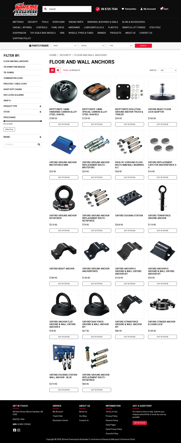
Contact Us (146, 33)
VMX (62, 33)
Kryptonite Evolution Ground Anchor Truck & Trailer (129, 112)
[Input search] (66, 9)
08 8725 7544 (106, 9)
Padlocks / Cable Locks (15, 84)
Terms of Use (111, 412)
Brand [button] (22, 137)
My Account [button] (148, 9)
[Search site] (45, 9)
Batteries (18, 22)
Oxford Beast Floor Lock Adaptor (159, 110)
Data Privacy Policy (114, 429)
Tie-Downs (9, 72)
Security (33, 22)
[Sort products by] (167, 70)
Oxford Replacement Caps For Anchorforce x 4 (162, 165)
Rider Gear (59, 22)
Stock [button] (22, 112)
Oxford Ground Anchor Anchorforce (95, 270)
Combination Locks (13, 78)
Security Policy (112, 433)
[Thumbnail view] (52, 70)
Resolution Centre (60, 420)
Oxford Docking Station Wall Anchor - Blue (63, 376)
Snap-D (7, 100)
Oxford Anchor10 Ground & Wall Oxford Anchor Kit (161, 271)
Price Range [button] (10, 117)
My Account (58, 412)
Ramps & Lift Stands (133, 27)
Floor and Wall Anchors (16, 61)
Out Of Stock (63, 124)
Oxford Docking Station (129, 215)
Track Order (58, 416)
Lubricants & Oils (94, 27)
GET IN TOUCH (139, 423)
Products (115, 33)
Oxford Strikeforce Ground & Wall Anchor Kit (128, 324)
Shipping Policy (22, 38)
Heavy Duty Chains (13, 89)
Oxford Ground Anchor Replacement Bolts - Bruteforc (95, 165)
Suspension (19, 33)
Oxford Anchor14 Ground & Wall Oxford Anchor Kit (128, 271)
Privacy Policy (112, 416)
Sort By (153, 70)
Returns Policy (112, 420)
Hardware (74, 27)
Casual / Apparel (22, 27)
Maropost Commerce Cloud (123, 439)
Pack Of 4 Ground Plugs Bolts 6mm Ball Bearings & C (129, 165)
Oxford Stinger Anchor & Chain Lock (161, 323)
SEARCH (143, 46)
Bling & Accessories (133, 22)
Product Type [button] (22, 106)
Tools (45, 22)
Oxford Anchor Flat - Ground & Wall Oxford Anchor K (62, 324)
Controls (41, 27)
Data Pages (111, 425)
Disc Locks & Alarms (14, 95)
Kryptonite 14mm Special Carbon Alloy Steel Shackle (94, 112)
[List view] (58, 70)
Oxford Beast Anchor (61, 268)
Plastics (113, 27)
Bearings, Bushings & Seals (102, 22)
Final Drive (57, 27)
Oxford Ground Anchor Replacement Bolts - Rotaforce (95, 218)
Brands (101, 33)
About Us (130, 33)
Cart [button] (164, 8)
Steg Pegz (155, 27)
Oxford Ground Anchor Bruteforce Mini (63, 163)
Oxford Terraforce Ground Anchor (159, 216)
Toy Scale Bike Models (43, 33)
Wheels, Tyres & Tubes (81, 33)
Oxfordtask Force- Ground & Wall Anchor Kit (95, 324)
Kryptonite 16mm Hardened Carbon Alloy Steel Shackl (63, 112)
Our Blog (83, 416)
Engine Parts (76, 22)
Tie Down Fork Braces (14, 67)
